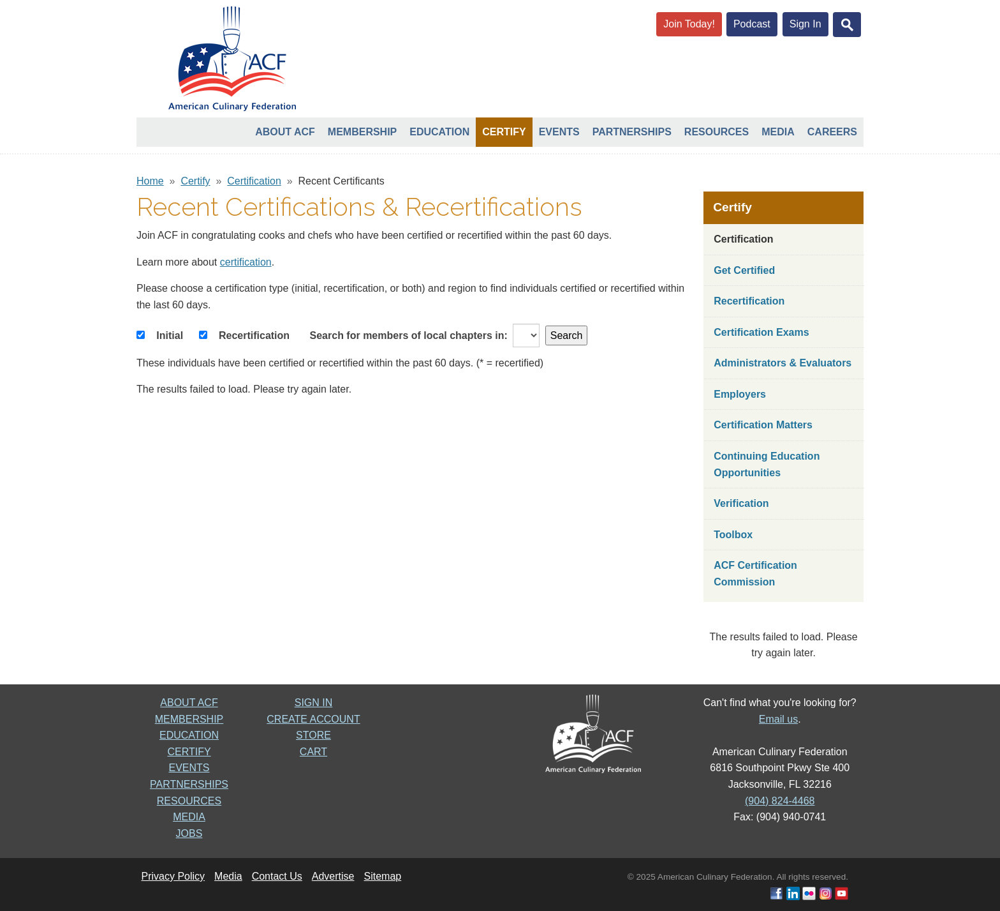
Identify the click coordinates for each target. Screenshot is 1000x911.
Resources (716, 131)
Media (778, 131)
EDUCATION (189, 735)
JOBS (189, 833)
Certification (254, 181)
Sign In (805, 24)
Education (439, 131)
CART (313, 751)
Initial (169, 335)
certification (246, 262)
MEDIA (189, 816)
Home (150, 181)
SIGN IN (314, 702)
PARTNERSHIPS (189, 784)
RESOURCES (189, 800)
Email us (778, 719)
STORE (313, 735)
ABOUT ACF (188, 702)
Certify (504, 131)
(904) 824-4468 (779, 800)
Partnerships (632, 131)
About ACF (285, 131)
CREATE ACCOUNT (313, 719)
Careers (832, 131)
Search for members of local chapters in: (409, 335)
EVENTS (188, 767)
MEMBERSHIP (189, 719)
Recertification (254, 335)
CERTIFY (188, 751)
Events (559, 131)
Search (566, 335)
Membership (362, 131)
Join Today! (689, 24)
